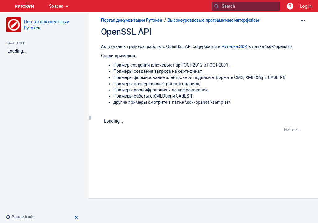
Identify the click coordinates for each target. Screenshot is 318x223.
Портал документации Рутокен (131, 20)
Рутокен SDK (235, 46)
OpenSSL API (126, 32)
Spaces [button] (56, 6)
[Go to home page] (24, 6)
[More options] (303, 20)
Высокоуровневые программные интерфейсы (213, 20)
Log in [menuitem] (306, 6)
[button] (290, 6)
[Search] (216, 6)
